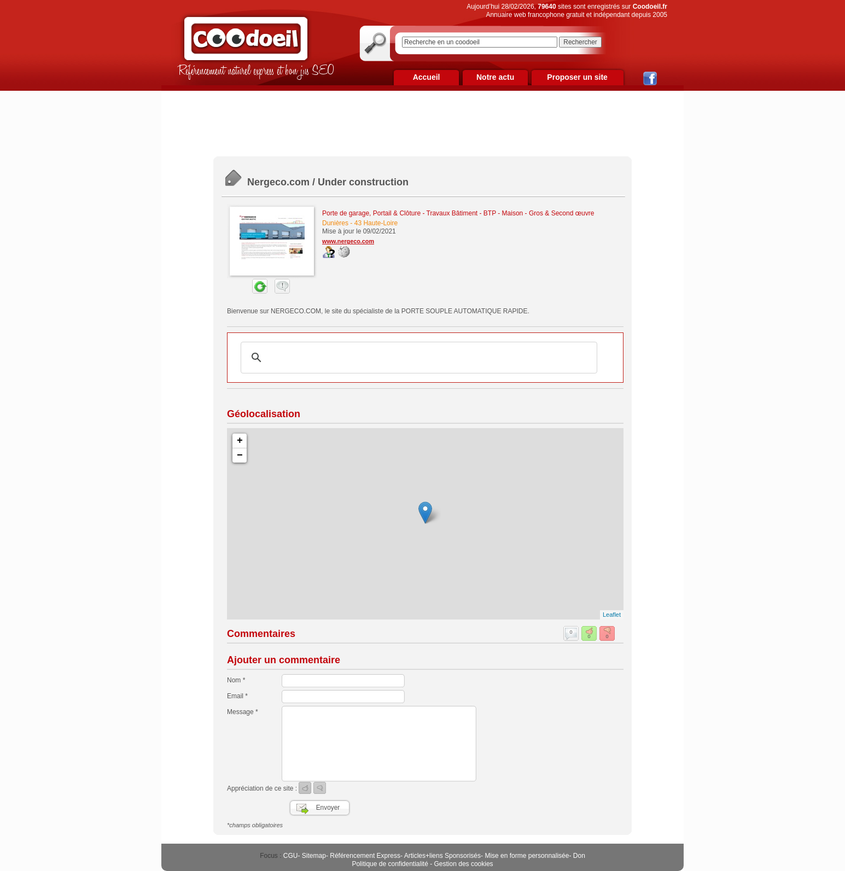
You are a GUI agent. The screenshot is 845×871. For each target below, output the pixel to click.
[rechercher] (417, 357)
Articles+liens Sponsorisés (442, 856)
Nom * (236, 680)
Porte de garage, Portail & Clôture (371, 213)
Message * (242, 712)
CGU (290, 856)
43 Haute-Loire (376, 223)
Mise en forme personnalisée (527, 856)
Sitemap (314, 856)
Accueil (426, 77)
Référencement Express (365, 856)
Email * (237, 696)
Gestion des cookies (463, 864)
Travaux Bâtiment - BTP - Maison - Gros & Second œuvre (511, 213)
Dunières (335, 223)
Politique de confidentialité (390, 864)
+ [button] (240, 440)
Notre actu (495, 77)
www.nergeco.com (348, 241)
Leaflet (612, 614)
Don (579, 856)
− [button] (240, 455)
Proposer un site (577, 77)
